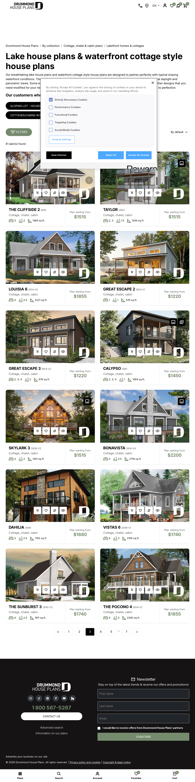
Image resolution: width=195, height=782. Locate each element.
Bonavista (114, 449)
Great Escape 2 (119, 289)
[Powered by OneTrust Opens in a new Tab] (140, 166)
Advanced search (51, 730)
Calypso (112, 369)
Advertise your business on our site (26, 759)
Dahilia (16, 529)
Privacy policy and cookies (85, 764)
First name (106, 696)
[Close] (153, 83)
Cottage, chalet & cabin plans (83, 46)
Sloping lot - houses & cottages (34, 105)
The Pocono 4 (117, 608)
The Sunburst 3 (25, 608)
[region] (98, 123)
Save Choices (58, 155)
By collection (51, 46)
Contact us (51, 718)
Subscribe (143, 739)
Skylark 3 (19, 449)
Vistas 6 (112, 529)
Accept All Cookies (138, 155)
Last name (106, 708)
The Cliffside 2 (24, 210)
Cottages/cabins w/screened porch (37, 115)
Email (103, 720)
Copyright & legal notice (116, 764)
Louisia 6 (18, 289)
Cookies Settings (61, 139)
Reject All (111, 155)
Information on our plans (52, 735)
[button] (89, 180)
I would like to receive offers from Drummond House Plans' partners (143, 730)
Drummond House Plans (22, 46)
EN (155, 5)
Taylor (110, 210)
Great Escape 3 (25, 369)
